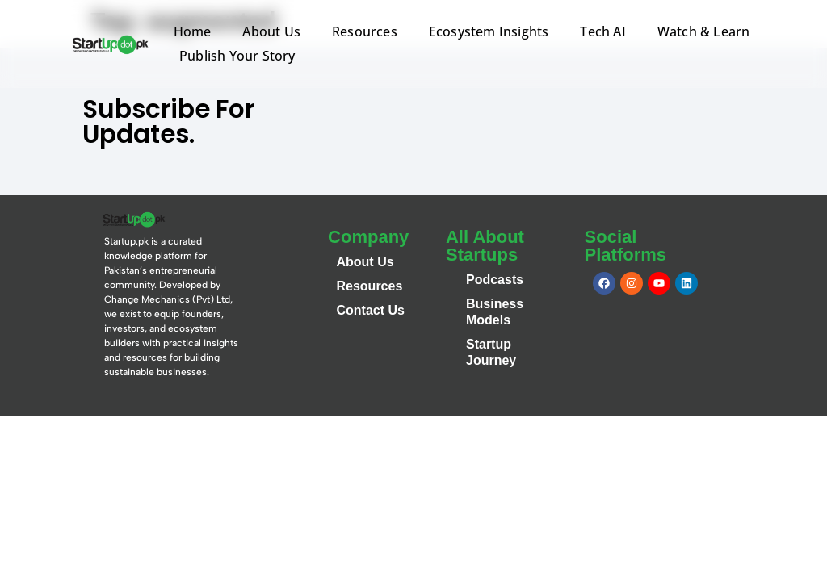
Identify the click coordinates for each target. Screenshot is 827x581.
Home (193, 31)
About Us (271, 31)
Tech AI (602, 31)
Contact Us (370, 310)
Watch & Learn (703, 31)
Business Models (494, 312)
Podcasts (494, 279)
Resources (364, 31)
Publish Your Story (237, 56)
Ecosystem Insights (489, 31)
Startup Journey (491, 352)
